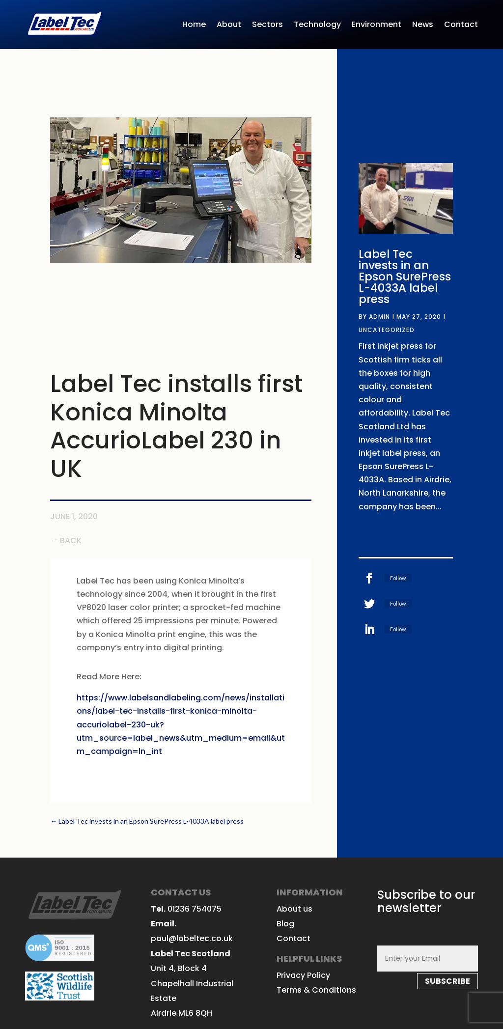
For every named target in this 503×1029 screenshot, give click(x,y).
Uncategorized (387, 330)
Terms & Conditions (316, 990)
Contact (461, 25)
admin (379, 316)
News (422, 25)
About (229, 25)
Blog (285, 923)
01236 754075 (195, 909)
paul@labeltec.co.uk (192, 938)
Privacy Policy (303, 975)
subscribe (447, 981)
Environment (376, 25)
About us (294, 909)
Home (194, 25)
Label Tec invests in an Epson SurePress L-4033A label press (405, 276)
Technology (317, 25)
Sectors (267, 25)
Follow (398, 578)
